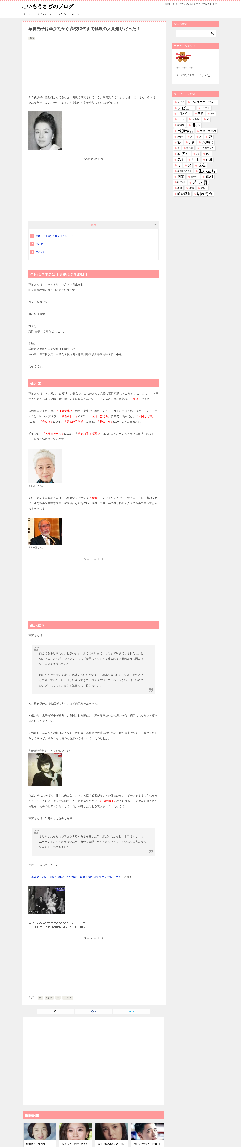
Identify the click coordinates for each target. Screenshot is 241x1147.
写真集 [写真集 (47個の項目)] (180, 125)
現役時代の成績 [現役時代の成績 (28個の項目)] (184, 171)
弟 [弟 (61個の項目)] (197, 153)
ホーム (26, 14)
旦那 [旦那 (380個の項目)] (195, 159)
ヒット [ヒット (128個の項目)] (205, 108)
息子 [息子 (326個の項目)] (180, 159)
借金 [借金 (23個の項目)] (212, 114)
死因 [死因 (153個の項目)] (209, 159)
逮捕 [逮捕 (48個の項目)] (191, 188)
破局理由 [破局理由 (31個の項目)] (181, 182)
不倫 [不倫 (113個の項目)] (201, 113)
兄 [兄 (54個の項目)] (208, 119)
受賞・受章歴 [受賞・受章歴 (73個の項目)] (208, 130)
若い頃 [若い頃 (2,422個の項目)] (199, 182)
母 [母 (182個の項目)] (179, 165)
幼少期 (49, 997)
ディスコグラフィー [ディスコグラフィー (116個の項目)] (204, 102)
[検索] (196, 33)
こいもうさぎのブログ (48, 6)
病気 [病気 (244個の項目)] (180, 176)
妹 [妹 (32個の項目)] (191, 136)
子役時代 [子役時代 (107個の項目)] (207, 142)
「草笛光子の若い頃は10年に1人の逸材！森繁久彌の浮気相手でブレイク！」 (76, 877)
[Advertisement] (93, 65)
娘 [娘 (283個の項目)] (210, 137)
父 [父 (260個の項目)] (189, 165)
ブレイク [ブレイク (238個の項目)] (184, 113)
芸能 (32, 38)
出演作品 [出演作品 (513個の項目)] (185, 131)
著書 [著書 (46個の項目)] (179, 188)
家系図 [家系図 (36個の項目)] (189, 148)
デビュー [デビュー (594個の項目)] (185, 108)
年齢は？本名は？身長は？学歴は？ (55, 236)
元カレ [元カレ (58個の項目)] (195, 119)
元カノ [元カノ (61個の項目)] (181, 119)
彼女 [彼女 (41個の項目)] (208, 153)
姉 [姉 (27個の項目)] (200, 137)
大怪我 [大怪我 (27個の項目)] (180, 137)
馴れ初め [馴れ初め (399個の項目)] (204, 194)
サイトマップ (44, 14)
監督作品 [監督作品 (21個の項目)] (194, 177)
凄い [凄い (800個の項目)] (195, 125)
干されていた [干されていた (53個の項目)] (207, 148)
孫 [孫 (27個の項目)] (178, 148)
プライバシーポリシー (69, 14)
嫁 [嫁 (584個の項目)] (179, 142)
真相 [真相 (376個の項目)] (209, 177)
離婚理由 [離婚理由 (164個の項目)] (183, 194)
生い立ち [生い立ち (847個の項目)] (207, 171)
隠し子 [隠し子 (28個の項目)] (204, 188)
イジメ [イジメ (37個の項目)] (180, 102)
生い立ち (40, 252)
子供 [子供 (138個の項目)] (191, 142)
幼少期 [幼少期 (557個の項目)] (183, 153)
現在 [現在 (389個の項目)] (202, 165)
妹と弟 (39, 244)
